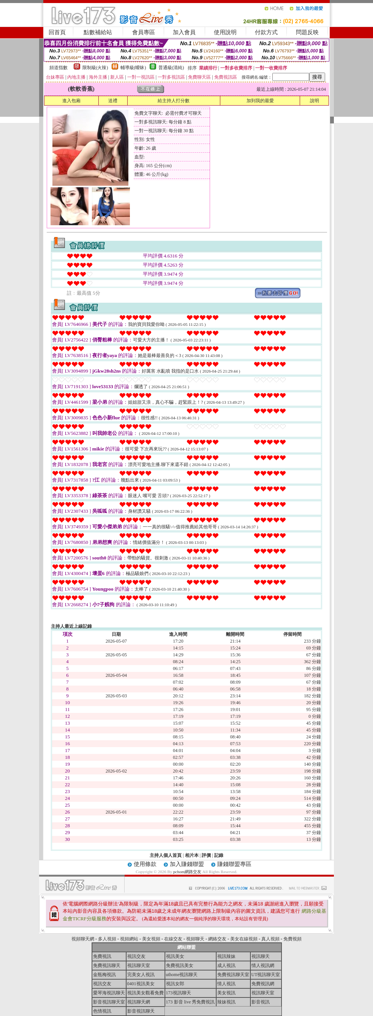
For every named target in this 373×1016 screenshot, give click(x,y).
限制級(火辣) (95, 67)
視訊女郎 (175, 983)
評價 (206, 855)
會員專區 (143, 32)
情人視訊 (226, 983)
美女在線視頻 (244, 939)
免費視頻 (292, 939)
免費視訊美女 (179, 965)
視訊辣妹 (226, 956)
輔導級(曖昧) (133, 67)
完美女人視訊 (141, 974)
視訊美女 (175, 956)
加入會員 (184, 32)
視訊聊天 (260, 956)
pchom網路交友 (187, 871)
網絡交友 (217, 939)
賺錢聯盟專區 (234, 864)
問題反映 (307, 32)
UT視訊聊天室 (265, 974)
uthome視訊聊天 (182, 974)
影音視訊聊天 (141, 1011)
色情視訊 (102, 1011)
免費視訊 (102, 956)
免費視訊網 (262, 983)
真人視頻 (270, 939)
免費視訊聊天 (106, 965)
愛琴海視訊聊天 (109, 992)
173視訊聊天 (178, 992)
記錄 (218, 855)
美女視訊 (226, 992)
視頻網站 (129, 939)
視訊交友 (136, 956)
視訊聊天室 (138, 965)
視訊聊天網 (138, 1002)
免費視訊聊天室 (233, 974)
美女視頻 (151, 939)
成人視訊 (226, 965)
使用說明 (225, 32)
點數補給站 (98, 32)
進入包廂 (71, 100)
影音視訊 (260, 1002)
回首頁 (57, 32)
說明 (314, 100)
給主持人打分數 (174, 100)
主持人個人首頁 (166, 855)
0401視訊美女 (141, 983)
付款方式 (266, 32)
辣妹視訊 (226, 1002)
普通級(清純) (171, 67)
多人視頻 (107, 939)
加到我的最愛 (260, 100)
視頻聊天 (195, 939)
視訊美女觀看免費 (145, 992)
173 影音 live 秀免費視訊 (190, 1002)
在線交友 (173, 939)
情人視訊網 (262, 965)
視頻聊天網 (82, 939)
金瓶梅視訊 (104, 974)
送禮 (112, 100)
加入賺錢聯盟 (187, 864)
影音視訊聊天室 (109, 1002)
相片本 (192, 855)
